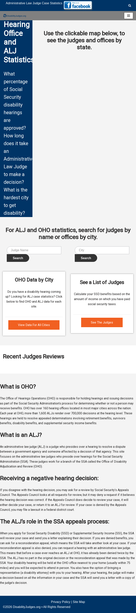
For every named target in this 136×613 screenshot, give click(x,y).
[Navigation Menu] (128, 15)
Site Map (79, 602)
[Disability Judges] (14, 16)
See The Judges (102, 322)
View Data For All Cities (34, 325)
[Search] (129, 5)
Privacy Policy (60, 602)
